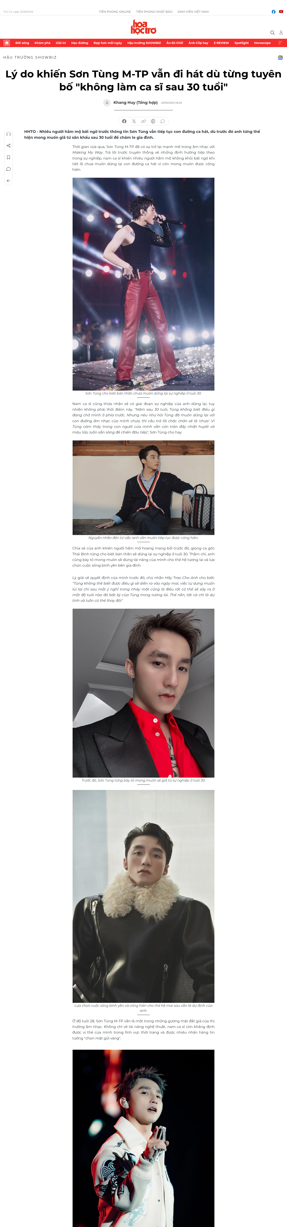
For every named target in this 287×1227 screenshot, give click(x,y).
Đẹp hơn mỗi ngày (108, 43)
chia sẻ (124, 121)
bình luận (162, 121)
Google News (280, 57)
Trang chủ (6, 43)
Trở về (8, 180)
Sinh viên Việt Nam (193, 12)
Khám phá (42, 43)
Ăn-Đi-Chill (175, 43)
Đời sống (22, 43)
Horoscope (262, 43)
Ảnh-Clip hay (198, 43)
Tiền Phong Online (115, 12)
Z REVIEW (221, 43)
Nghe (8, 133)
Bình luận (8, 169)
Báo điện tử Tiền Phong (144, 27)
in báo (153, 121)
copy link (143, 121)
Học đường (79, 43)
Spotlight (241, 43)
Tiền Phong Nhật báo (154, 12)
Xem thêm (280, 43)
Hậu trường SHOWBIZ (144, 43)
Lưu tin (8, 157)
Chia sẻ (8, 145)
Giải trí (61, 43)
